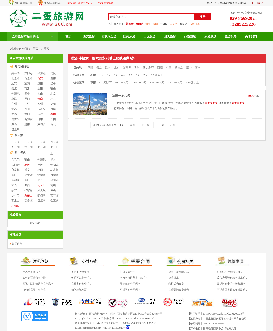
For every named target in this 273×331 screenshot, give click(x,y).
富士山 (15, 200)
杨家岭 (54, 169)
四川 (27, 109)
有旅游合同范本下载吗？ (134, 277)
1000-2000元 (138, 82)
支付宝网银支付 (80, 271)
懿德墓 (54, 164)
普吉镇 (28, 200)
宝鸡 (27, 83)
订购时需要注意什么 (34, 289)
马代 (53, 124)
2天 (109, 75)
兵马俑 (15, 73)
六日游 (28, 147)
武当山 (15, 185)
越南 (27, 124)
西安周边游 (109, 36)
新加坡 (28, 119)
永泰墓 (15, 169)
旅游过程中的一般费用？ (231, 283)
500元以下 (105, 82)
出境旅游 (149, 36)
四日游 (54, 142)
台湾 (40, 114)
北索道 (15, 78)
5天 (131, 75)
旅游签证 (190, 36)
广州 (14, 103)
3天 (116, 75)
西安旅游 (89, 36)
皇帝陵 (28, 175)
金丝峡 (15, 180)
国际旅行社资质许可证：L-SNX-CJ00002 (90, 3)
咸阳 (40, 83)
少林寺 (15, 195)
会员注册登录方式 (178, 271)
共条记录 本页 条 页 (108, 125)
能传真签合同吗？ (130, 283)
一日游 (164, 23)
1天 (101, 75)
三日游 (173, 23)
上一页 (145, 125)
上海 (14, 98)
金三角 (54, 200)
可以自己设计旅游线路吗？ (232, 289)
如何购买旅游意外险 (34, 277)
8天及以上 (157, 75)
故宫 (14, 190)
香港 (14, 114)
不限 (90, 67)
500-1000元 (121, 82)
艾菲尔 (54, 195)
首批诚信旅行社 (23, 3)
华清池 (41, 73)
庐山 (53, 190)
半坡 (53, 159)
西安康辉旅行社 (98, 313)
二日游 (28, 142)
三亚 (27, 103)
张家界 (41, 109)
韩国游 (130, 23)
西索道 (28, 78)
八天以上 (194, 23)
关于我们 (251, 36)
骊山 (53, 88)
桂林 (53, 98)
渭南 (53, 78)
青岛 (14, 109)
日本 (40, 119)
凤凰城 (41, 190)
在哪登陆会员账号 (178, 289)
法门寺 (28, 73)
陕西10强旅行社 (53, 3)
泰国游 (139, 23)
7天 (145, 75)
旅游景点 (210, 36)
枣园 (40, 169)
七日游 (41, 147)
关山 (40, 93)
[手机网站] (258, 3)
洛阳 (40, 88)
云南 (155, 23)
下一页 (160, 125)
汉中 (53, 83)
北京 (53, 93)
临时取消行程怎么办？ (230, 271)
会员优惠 (173, 277)
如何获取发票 (79, 289)
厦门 (27, 98)
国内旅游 (129, 36)
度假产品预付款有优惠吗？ (232, 277)
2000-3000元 (157, 82)
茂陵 (40, 164)
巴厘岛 (15, 129)
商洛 (27, 88)
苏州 (40, 103)
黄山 (53, 185)
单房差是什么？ (32, 271)
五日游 (183, 23)
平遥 (40, 180)
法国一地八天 (121, 95)
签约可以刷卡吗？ (81, 277)
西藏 (53, 109)
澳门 (27, 114)
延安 (14, 83)
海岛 (14, 124)
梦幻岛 (41, 195)
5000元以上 (192, 82)
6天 (138, 75)
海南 (148, 23)
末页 (173, 125)
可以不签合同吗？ (130, 289)
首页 (68, 36)
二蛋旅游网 (107, 318)
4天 (123, 75)
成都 (53, 103)
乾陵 (53, 73)
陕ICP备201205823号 (114, 327)
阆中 (27, 93)
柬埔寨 (41, 124)
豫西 (27, 185)
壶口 (14, 175)
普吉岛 (15, 119)
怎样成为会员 (176, 283)
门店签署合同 (127, 271)
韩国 (53, 119)
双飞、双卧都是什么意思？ (38, 283)
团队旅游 (170, 36)
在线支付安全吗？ (81, 283)
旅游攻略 (231, 36)
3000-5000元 (174, 82)
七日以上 (54, 147)
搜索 (46, 48)
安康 (14, 88)
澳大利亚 (148, 67)
